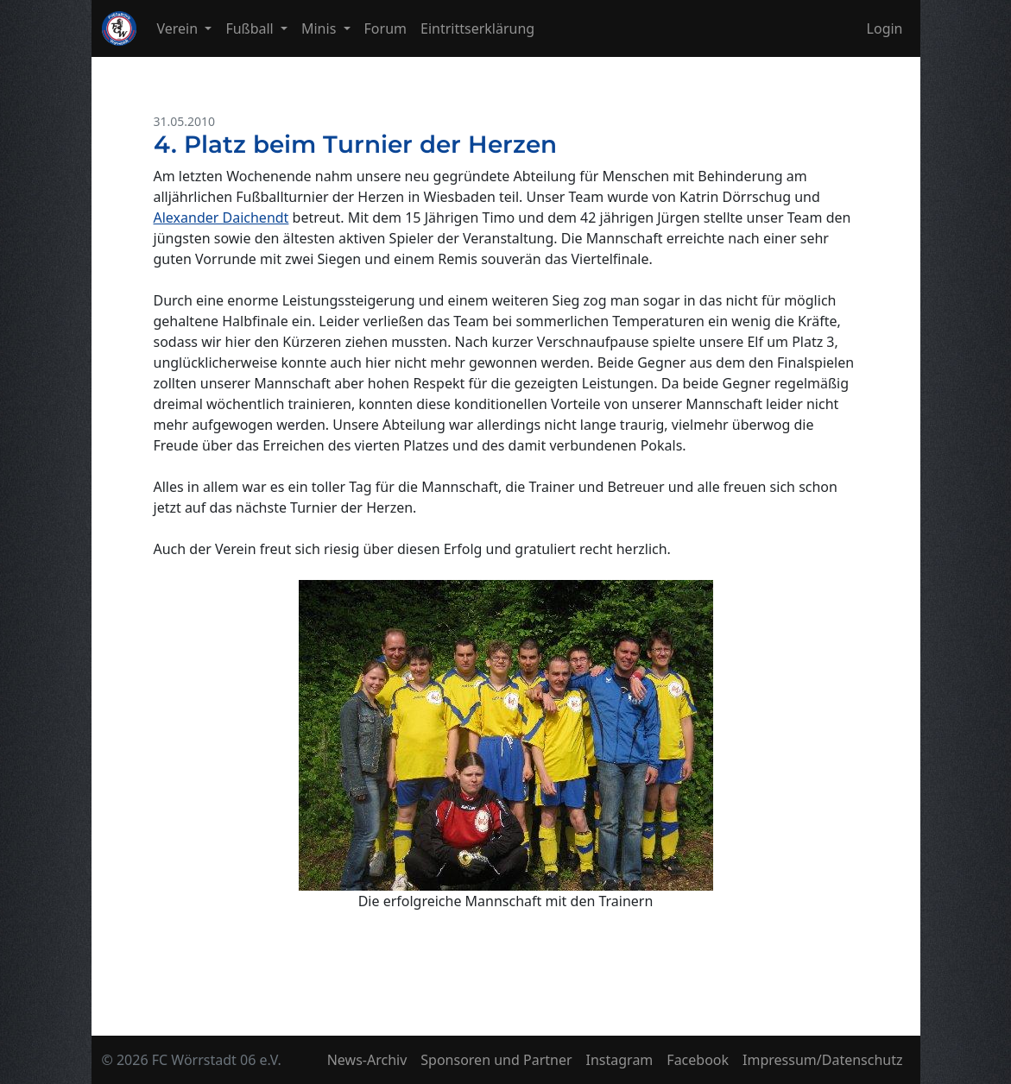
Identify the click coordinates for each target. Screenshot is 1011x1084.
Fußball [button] (251, 28)
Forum (385, 28)
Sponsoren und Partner (496, 1059)
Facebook (698, 1059)
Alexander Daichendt (221, 217)
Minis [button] (320, 28)
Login (885, 28)
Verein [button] (179, 28)
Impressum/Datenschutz (822, 1059)
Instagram (620, 1059)
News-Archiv (367, 1059)
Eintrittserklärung (477, 28)
